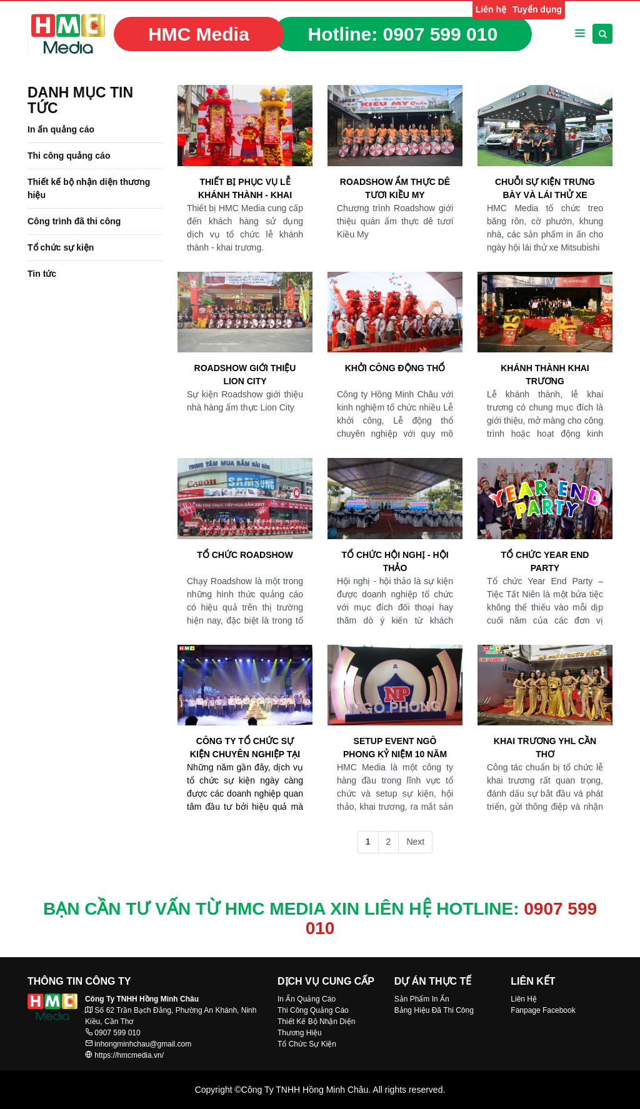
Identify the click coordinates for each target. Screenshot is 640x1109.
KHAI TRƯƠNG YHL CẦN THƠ (545, 747)
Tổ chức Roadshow (244, 555)
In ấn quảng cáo (61, 129)
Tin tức (42, 274)
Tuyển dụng (537, 9)
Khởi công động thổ (395, 368)
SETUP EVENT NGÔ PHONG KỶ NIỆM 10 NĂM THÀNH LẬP (395, 748)
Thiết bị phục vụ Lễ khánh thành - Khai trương (245, 189)
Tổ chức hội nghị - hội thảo (394, 561)
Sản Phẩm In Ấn (421, 999)
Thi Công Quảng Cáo (313, 1010)
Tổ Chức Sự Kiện (307, 1044)
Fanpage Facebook (543, 1010)
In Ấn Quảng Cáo (307, 999)
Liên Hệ (524, 999)
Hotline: (403, 34)
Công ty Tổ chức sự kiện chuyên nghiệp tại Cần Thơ (245, 748)
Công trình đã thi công (74, 221)
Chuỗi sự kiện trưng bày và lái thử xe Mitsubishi (545, 189)
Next (415, 842)
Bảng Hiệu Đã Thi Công (434, 1010)
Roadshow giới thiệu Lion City (245, 374)
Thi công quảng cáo (69, 156)
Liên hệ (491, 9)
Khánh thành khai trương (545, 374)
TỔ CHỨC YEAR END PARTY (545, 561)
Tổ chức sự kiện (61, 247)
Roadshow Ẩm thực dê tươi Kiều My (395, 188)
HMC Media (198, 34)
